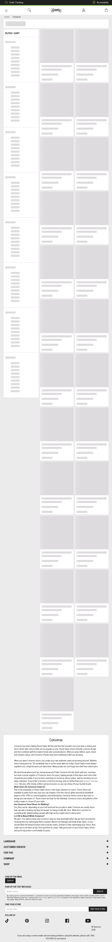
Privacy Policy (56, 898)
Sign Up (10, 881)
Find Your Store (13, 904)
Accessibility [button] (100, 2)
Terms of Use (42, 898)
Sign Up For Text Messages (18, 887)
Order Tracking (13, 2)
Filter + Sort (21, 32)
